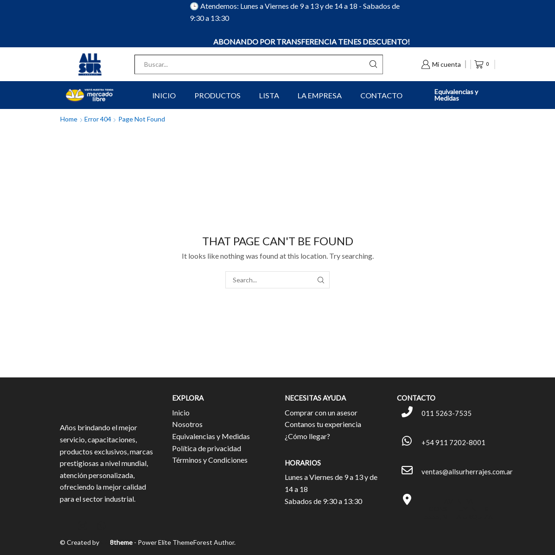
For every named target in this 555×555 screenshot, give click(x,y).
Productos (217, 95)
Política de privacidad (206, 448)
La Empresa (320, 95)
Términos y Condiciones (210, 459)
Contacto (381, 95)
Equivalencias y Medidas (456, 95)
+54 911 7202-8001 (453, 442)
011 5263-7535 (446, 413)
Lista (269, 95)
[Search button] (373, 64)
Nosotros (187, 424)
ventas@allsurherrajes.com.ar (467, 471)
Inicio (164, 95)
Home (68, 119)
